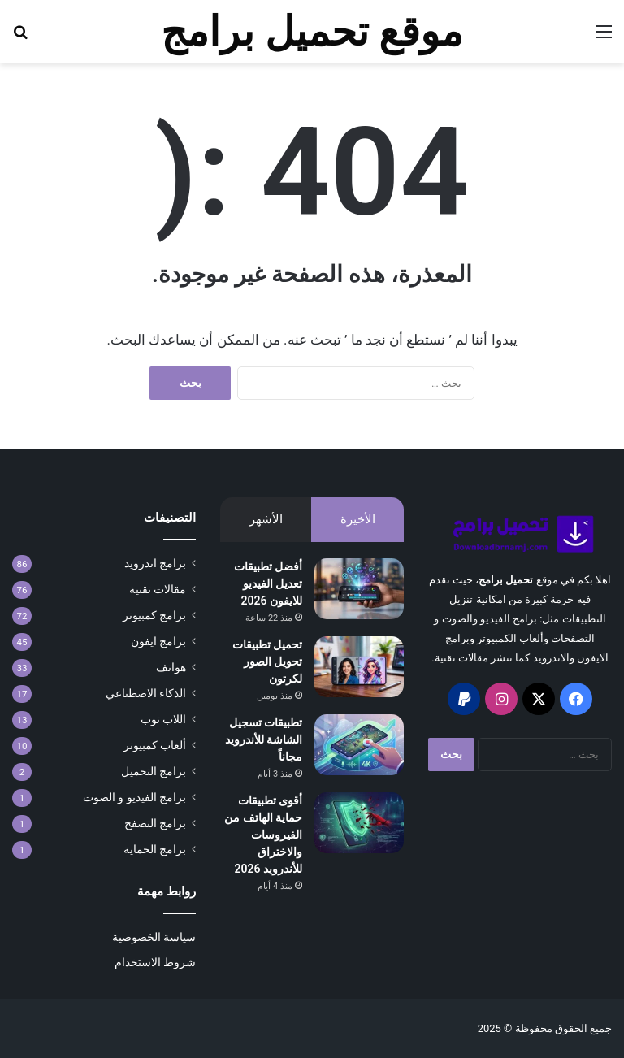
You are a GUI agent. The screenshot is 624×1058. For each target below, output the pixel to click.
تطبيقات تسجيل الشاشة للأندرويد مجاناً (263, 739)
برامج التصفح (155, 823)
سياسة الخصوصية (154, 936)
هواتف (171, 667)
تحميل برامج (506, 580)
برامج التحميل (153, 771)
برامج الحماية (155, 849)
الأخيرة (357, 519)
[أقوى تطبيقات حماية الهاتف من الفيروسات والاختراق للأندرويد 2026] (359, 822)
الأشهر (266, 519)
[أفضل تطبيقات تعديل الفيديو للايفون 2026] (359, 588)
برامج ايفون (158, 641)
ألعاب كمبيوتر (155, 745)
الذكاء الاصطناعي (146, 693)
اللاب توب (163, 719)
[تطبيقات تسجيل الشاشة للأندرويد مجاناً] (359, 744)
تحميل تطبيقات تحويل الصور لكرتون (267, 661)
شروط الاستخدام (155, 962)
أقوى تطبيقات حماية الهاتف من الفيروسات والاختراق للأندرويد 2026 (263, 834)
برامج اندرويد (155, 563)
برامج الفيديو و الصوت (134, 797)
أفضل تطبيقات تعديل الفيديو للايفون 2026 (268, 583)
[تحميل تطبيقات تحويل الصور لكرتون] (359, 666)
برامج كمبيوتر (154, 615)
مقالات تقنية (157, 589)
